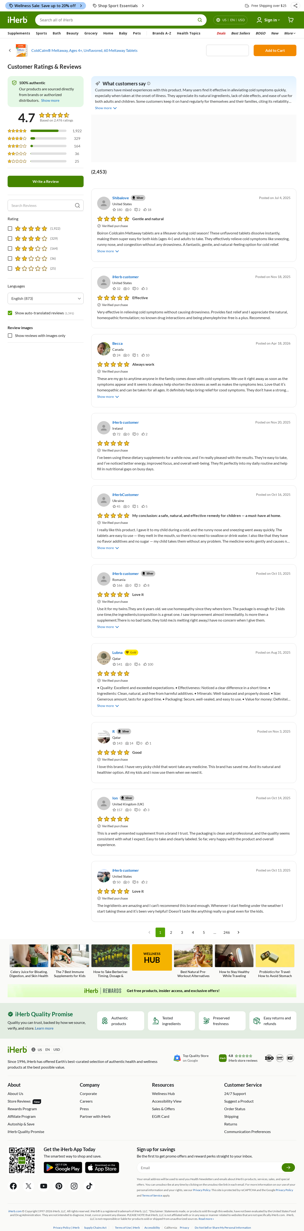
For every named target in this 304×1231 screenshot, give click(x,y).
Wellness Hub (163, 1087)
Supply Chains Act (95, 1221)
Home (108, 33)
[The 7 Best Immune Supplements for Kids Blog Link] (69, 954)
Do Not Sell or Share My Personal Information (223, 1221)
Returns (230, 1117)
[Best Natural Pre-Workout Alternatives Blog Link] (193, 954)
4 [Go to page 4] (193, 925)
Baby (123, 33)
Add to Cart (275, 50)
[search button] (200, 20)
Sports (41, 33)
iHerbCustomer (125, 494)
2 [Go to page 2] (171, 925)
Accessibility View (166, 1094)
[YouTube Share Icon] (44, 1179)
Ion (115, 791)
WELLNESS (152, 951)
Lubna (117, 645)
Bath (57, 33)
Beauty (72, 33)
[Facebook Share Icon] (13, 1179)
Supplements (19, 33)
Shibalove (120, 197)
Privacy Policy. (202, 1183)
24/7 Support (235, 1087)
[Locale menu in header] (234, 20)
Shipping (231, 1109)
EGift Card (160, 1109)
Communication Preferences (247, 1125)
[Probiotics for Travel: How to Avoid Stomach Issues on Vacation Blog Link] (275, 955)
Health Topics (188, 33)
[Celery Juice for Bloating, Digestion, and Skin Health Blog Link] (29, 954)
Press (84, 1102)
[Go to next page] (238, 925)
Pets (137, 33)
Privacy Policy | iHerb (66, 1221)
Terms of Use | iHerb (127, 1221)
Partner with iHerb (95, 1109)
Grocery (91, 33)
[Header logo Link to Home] (18, 20)
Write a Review (46, 181)
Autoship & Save (21, 1117)
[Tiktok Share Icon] (89, 1179)
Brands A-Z (161, 33)
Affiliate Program (22, 1109)
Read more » (206, 1212)
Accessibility (152, 1221)
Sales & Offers (163, 1102)
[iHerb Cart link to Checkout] (291, 20)
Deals (221, 33)
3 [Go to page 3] (182, 925)
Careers (86, 1094)
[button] (295, 5)
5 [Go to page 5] (204, 925)
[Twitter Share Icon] (28, 1179)
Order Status (234, 1102)
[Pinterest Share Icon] (59, 1179)
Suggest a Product (239, 1094)
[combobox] (46, 298)
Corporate (88, 1087)
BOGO (260, 33)
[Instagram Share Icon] (74, 1179)
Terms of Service (152, 1189)
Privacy (185, 1221)
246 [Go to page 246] (226, 925)
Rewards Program (22, 1102)
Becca (117, 343)
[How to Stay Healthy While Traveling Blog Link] (234, 954)
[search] (77, 205)
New (274, 33)
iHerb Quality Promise (26, 1125)
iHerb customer (125, 276)
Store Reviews (24, 1094)
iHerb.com (15, 1204)
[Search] (121, 20)
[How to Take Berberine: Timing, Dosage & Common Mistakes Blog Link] (110, 955)
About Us (15, 1087)
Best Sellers (240, 33)
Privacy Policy (284, 1183)
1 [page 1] (160, 925)
